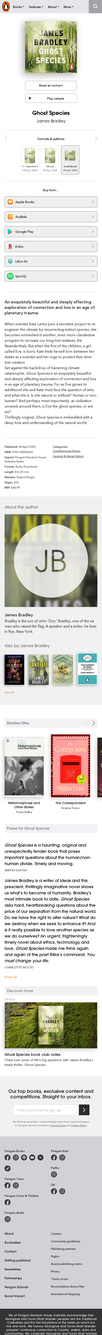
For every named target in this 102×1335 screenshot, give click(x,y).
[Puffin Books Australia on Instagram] (54, 1174)
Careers (56, 1234)
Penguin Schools (16, 1287)
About (9, 1233)
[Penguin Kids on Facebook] (54, 1157)
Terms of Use (57, 1125)
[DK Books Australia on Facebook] (54, 1191)
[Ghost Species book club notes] (51, 1025)
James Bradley (51, 120)
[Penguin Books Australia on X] (24, 1157)
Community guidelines (65, 1241)
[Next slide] (93, 723)
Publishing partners (63, 1249)
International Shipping (65, 1294)
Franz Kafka (24, 812)
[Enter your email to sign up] (46, 1110)
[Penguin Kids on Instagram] (62, 1157)
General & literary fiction (68, 456)
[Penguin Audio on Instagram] (8, 1219)
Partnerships (13, 1278)
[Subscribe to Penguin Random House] (84, 1110)
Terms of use (59, 1279)
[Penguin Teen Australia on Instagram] (16, 1185)
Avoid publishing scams (66, 1264)
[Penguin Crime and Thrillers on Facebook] (8, 1202)
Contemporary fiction (66, 451)
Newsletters (13, 1269)
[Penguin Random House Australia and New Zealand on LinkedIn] (40, 1157)
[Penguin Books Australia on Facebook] (8, 1157)
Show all (11, 977)
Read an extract (51, 85)
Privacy (55, 1271)
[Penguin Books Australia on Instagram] (16, 1157)
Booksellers (13, 1242)
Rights (55, 1256)
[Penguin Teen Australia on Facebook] (8, 1185)
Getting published (18, 1260)
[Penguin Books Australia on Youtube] (32, 1157)
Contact (10, 1251)
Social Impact (15, 1296)
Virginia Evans (70, 807)
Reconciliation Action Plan (67, 1286)
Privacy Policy (78, 1125)
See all (9, 692)
